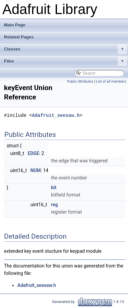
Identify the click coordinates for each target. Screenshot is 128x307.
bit (53, 187)
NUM (35, 170)
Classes (65, 49)
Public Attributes (80, 81)
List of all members (111, 81)
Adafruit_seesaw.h (56, 115)
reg (54, 204)
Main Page (14, 24)
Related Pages (19, 37)
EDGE (33, 153)
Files (65, 61)
